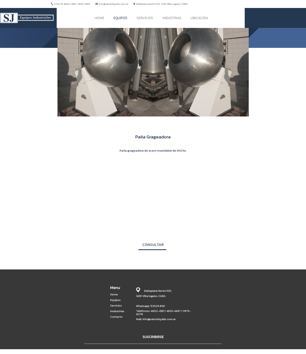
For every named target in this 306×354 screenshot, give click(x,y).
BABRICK (202, 350)
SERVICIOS (145, 18)
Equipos (115, 300)
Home (114, 295)
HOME (99, 18)
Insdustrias (117, 311)
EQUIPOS (120, 18)
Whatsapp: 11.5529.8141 (150, 306)
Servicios (116, 306)
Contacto (116, 317)
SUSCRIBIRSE (153, 336)
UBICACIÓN (199, 18)
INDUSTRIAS (171, 18)
